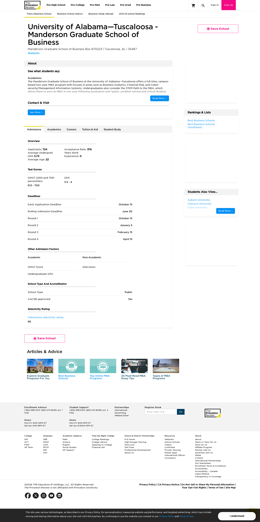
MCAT (46, 447)
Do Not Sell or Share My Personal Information (207, 484)
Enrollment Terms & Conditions (210, 466)
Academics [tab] (54, 129)
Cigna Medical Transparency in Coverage (208, 475)
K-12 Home (130, 439)
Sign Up (228, 5)
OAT (45, 453)
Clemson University (200, 203)
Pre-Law (110, 5)
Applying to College (102, 445)
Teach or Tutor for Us (205, 442)
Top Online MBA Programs (100, 377)
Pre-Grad (125, 5)
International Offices (175, 455)
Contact (199, 458)
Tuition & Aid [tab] (90, 129)
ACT (26, 442)
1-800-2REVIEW (43, 410)
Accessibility (201, 468)
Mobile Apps (171, 453)
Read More (159, 98)
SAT (26, 439)
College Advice (99, 442)
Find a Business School (39, 14)
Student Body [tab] (112, 129)
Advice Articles (172, 442)
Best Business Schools (66, 377)
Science (66, 442)
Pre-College (77, 5)
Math (65, 439)
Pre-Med (95, 5)
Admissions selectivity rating (45, 317)
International (121, 410)
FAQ (26, 413)
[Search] (203, 5)
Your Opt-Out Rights (194, 487)
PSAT (26, 445)
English (66, 445)
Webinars (169, 439)
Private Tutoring (173, 450)
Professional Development (138, 450)
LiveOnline (170, 447)
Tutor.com (129, 445)
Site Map (230, 487)
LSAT (45, 445)
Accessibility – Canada (206, 471)
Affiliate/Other (122, 415)
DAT (45, 450)
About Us (129, 453)
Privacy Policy (166, 516)
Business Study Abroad (100, 14)
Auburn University (199, 200)
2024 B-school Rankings (132, 14)
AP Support (68, 450)
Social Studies (69, 447)
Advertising (120, 413)
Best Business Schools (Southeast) (201, 126)
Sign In (215, 5)
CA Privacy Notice (168, 484)
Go (180, 411)
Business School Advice (70, 14)
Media (198, 455)
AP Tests (28, 447)
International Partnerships (208, 460)
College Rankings (100, 439)
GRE (45, 439)
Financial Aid (98, 447)
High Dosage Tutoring (135, 442)
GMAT (46, 442)
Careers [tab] (71, 129)
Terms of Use (186, 516)
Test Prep (129, 447)
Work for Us (201, 445)
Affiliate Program (203, 447)
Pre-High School (56, 5)
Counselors (170, 458)
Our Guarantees (203, 463)
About (198, 439)
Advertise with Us (204, 453)
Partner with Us (203, 450)
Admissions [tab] (34, 129)
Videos (168, 445)
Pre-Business (143, 5)
